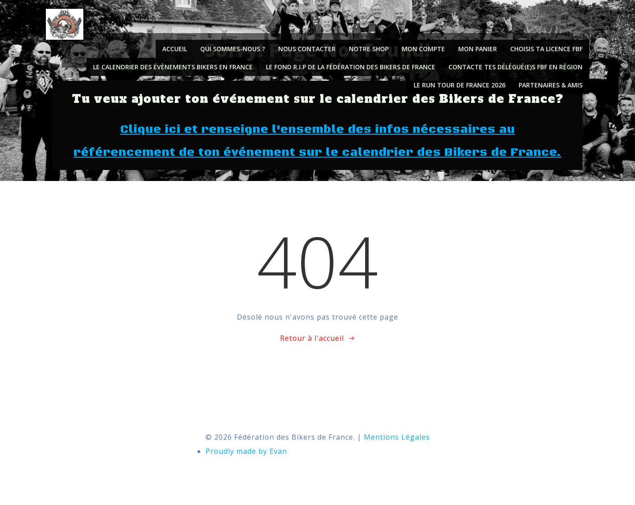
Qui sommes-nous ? (232, 49)
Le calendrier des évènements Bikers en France (173, 67)
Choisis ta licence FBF (546, 49)
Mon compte (423, 49)
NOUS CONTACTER (307, 49)
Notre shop (368, 49)
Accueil (174, 49)
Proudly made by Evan (246, 451)
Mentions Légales (397, 437)
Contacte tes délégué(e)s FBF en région (515, 67)
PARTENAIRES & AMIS (551, 85)
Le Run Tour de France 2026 (459, 85)
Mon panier (477, 49)
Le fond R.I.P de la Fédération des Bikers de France (350, 67)
